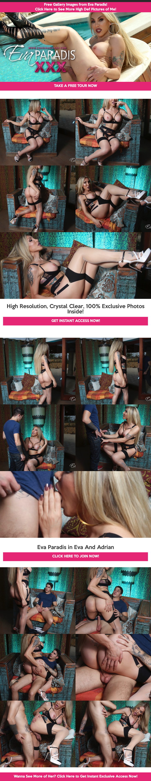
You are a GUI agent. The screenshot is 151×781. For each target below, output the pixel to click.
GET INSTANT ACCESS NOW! (75, 321)
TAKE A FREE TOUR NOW (75, 86)
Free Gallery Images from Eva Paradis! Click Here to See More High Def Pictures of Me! (75, 7)
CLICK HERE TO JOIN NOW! (75, 556)
